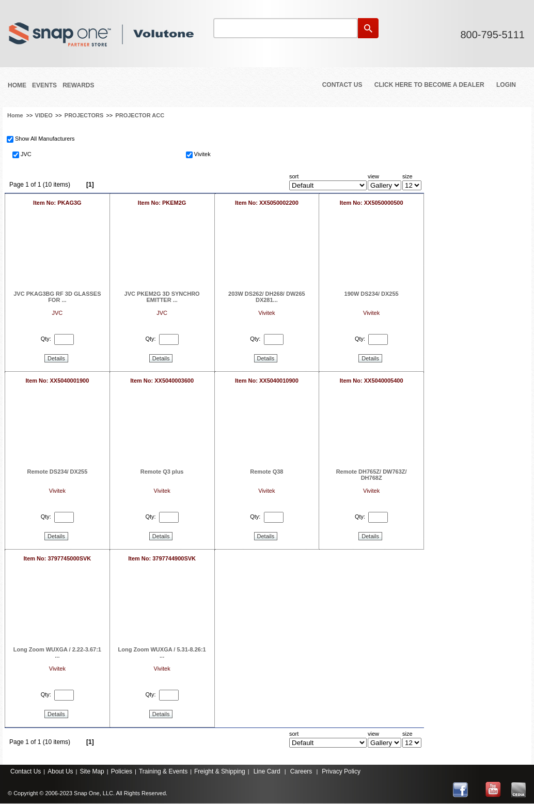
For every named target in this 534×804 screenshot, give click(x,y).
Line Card (267, 771)
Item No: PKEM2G (162, 203)
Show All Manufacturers (45, 138)
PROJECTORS (84, 115)
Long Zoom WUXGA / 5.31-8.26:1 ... (162, 652)
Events (44, 85)
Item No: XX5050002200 (267, 203)
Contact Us (342, 84)
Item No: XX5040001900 (57, 380)
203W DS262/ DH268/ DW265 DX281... (266, 297)
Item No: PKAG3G (57, 203)
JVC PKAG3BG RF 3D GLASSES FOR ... (57, 297)
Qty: (46, 339)
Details (56, 358)
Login (506, 84)
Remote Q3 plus (162, 471)
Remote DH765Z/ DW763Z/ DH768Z (371, 474)
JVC (26, 154)
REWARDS (78, 85)
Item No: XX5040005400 (371, 380)
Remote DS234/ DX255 (57, 471)
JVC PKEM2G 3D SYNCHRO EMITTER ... (162, 297)
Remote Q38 (266, 471)
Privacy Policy (341, 771)
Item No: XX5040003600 (162, 380)
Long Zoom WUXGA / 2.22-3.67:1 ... (57, 652)
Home (17, 85)
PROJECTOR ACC (139, 115)
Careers (301, 771)
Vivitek (202, 154)
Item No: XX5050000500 (371, 203)
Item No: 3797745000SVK (57, 558)
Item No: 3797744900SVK (162, 558)
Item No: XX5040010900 (267, 380)
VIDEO (44, 115)
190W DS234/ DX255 (371, 294)
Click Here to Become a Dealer (429, 84)
